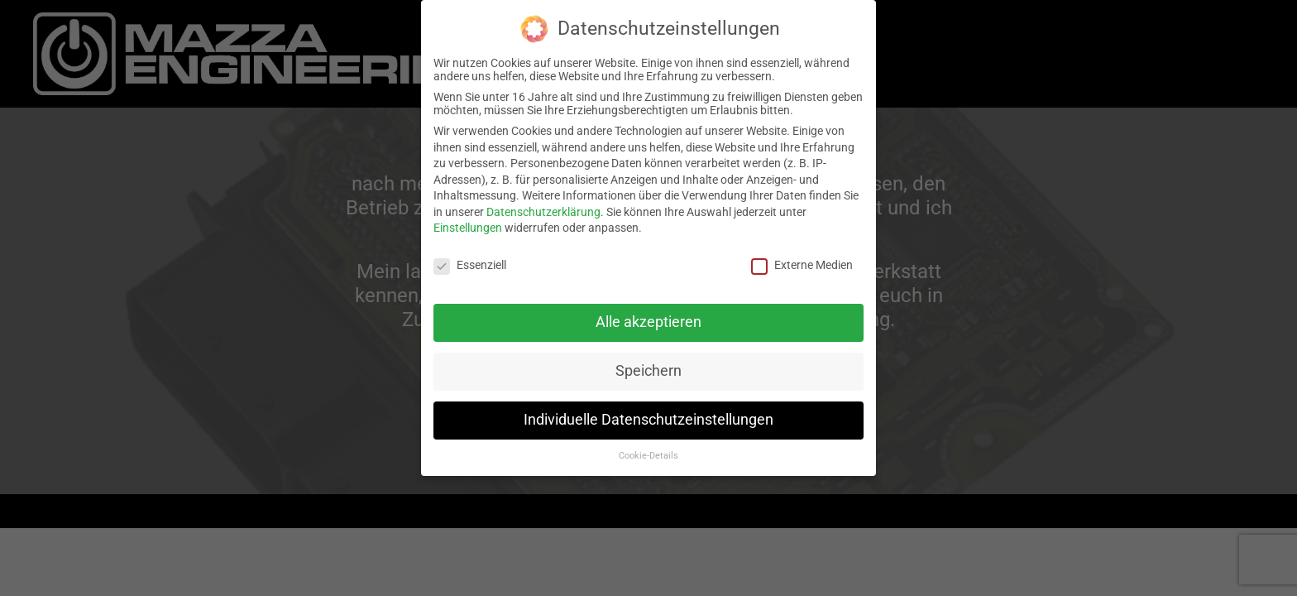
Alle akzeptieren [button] (648, 321)
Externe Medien (802, 264)
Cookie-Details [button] (648, 454)
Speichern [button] (648, 369)
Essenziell (469, 264)
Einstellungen (467, 226)
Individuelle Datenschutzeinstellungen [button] (648, 418)
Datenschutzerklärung (543, 210)
